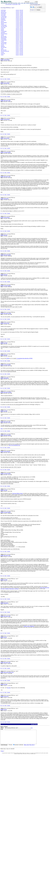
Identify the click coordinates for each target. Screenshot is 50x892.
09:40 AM (21, 20)
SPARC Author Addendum (29, 626)
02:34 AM (21, 53)
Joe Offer (2, 28)
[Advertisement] (37, 20)
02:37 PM (21, 33)
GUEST (2, 48)
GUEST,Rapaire (3, 38)
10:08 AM (21, 21)
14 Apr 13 (17, 54)
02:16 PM (21, 17)
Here (2, 428)
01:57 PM (21, 31)
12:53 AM (21, 52)
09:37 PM (21, 26)
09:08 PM (21, 42)
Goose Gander (3, 11)
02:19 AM (21, 54)
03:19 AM (21, 46)
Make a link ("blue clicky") (29, 747)
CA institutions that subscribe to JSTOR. (24, 358)
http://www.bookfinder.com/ (14, 445)
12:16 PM (21, 13)
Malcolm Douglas (4, 22)
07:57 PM (21, 37)
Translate (8, 78)
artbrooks (2, 21)
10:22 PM (21, 51)
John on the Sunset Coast (5, 51)
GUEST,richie (3, 27)
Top (3, 78)
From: (2, 59)
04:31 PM (21, 49)
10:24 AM (21, 11)
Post (1, 78)
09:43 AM (21, 10)
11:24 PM (21, 43)
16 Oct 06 (17, 10)
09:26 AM (21, 18)
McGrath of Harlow (4, 33)
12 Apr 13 (17, 44)
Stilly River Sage (3, 12)
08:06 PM (21, 22)
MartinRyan (3, 46)
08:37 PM (21, 41)
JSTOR (7, 358)
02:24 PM (21, 32)
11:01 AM (21, 47)
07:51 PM (21, 36)
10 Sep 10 (17, 41)
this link (8, 687)
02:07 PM (21, 16)
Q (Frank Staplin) (4, 16)
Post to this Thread (9, 4)
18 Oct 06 (17, 28)
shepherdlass (3, 18)
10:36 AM (21, 12)
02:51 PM (21, 34)
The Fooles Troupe (4, 26)
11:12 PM (21, 39)
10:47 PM (21, 27)
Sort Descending (15, 4)
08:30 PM (21, 23)
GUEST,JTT (3, 53)
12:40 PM (21, 15)
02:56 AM (21, 44)
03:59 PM (21, 48)
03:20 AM (21, 28)
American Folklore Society (17, 493)
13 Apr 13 (17, 52)
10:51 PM (21, 38)
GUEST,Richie (3, 10)
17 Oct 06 (17, 18)
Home (19, 4)
